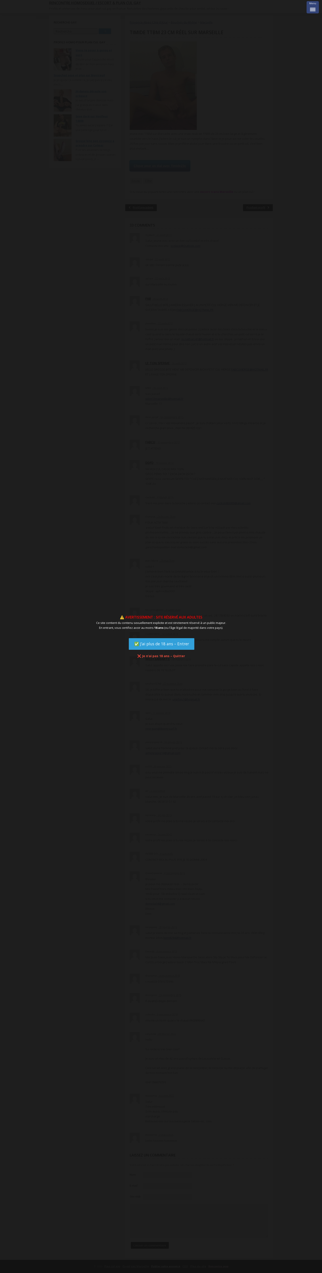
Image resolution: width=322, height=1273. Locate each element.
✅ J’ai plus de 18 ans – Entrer (161, 643)
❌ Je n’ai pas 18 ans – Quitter (161, 656)
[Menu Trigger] (313, 7)
